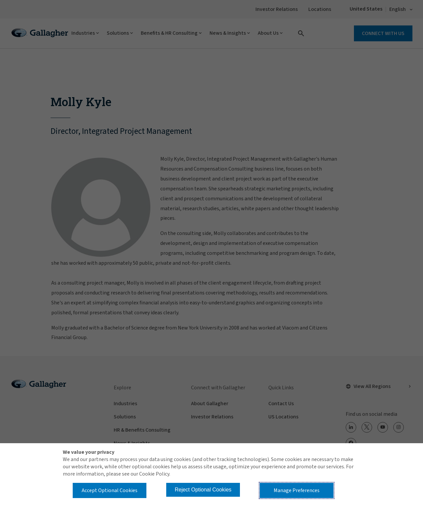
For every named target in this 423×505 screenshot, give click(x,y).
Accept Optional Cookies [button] (109, 490)
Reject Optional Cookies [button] (203, 489)
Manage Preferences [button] (297, 490)
